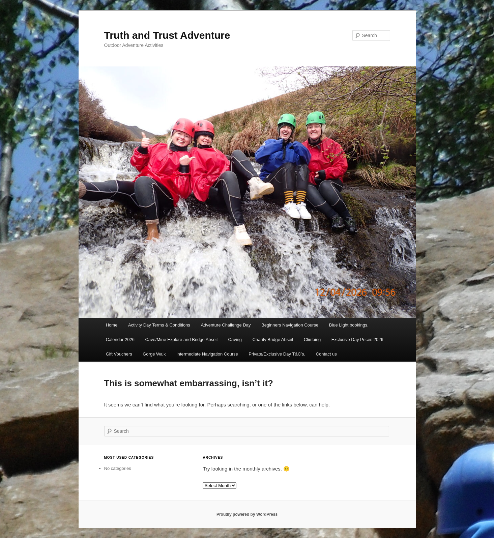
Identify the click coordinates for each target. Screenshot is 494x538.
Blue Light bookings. (349, 325)
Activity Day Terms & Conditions (159, 325)
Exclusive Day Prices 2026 (357, 339)
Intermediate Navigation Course (207, 354)
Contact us (326, 354)
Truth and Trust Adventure (167, 35)
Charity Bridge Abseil (273, 339)
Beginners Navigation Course (289, 325)
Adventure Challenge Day (226, 325)
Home (112, 325)
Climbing (312, 339)
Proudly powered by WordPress (247, 514)
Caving (235, 339)
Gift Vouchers (119, 354)
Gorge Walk (154, 354)
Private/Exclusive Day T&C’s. (277, 354)
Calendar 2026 (120, 339)
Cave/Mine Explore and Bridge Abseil (181, 339)
